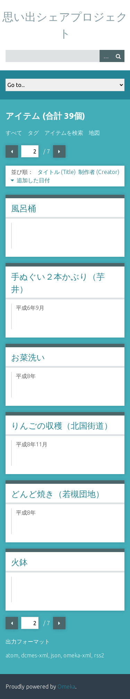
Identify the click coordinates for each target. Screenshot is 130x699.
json (56, 655)
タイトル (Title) (56, 172)
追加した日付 (33, 180)
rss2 (99, 655)
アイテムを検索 (63, 133)
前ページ (12, 151)
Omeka (66, 686)
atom (12, 655)
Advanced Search (105, 56)
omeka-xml (77, 655)
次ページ (59, 151)
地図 (94, 133)
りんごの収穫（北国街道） (61, 425)
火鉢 (19, 562)
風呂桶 (23, 208)
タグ (33, 133)
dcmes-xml (34, 655)
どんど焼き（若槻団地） (57, 494)
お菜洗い (28, 357)
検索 (118, 56)
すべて (14, 133)
